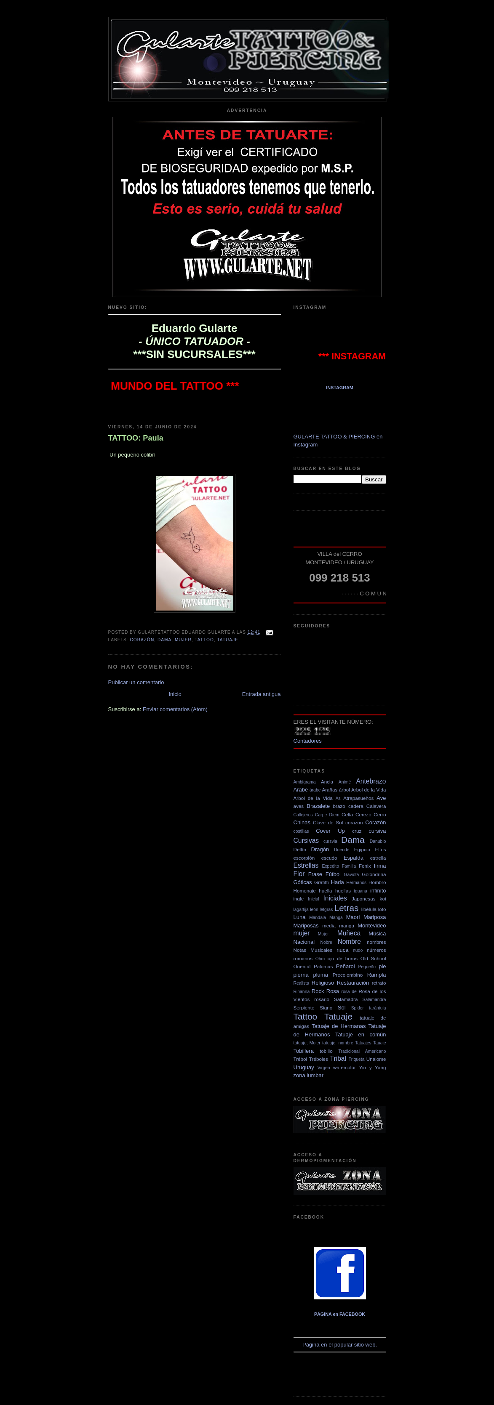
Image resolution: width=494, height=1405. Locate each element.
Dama (164, 639)
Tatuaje (227, 639)
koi (383, 898)
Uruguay (304, 1067)
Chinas (302, 822)
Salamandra (374, 999)
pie (382, 966)
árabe (315, 790)
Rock (318, 991)
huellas (343, 890)
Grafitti (321, 882)
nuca (342, 950)
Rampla (376, 975)
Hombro (377, 882)
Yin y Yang (372, 1067)
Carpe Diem (327, 815)
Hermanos (356, 882)
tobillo (326, 1051)
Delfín (300, 849)
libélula (369, 909)
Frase (315, 874)
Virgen (324, 1067)
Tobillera (304, 1051)
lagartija (301, 909)
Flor (299, 873)
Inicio (174, 694)
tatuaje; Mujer (307, 1043)
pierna (301, 975)
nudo (358, 950)
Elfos (380, 849)
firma (380, 866)
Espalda (353, 858)
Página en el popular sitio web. (340, 1296)
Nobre (326, 942)
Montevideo (372, 925)
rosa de (348, 991)
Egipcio (362, 849)
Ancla (327, 781)
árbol (344, 789)
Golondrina (374, 874)
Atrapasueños (358, 798)
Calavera (376, 806)
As (338, 798)
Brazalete (318, 806)
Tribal (338, 1058)
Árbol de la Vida (313, 798)
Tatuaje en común (360, 1034)
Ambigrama (305, 782)
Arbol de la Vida (368, 789)
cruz (356, 831)
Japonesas (364, 898)
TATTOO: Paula (135, 438)
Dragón (320, 849)
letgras (326, 909)
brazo (339, 806)
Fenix (365, 865)
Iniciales (335, 898)
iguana (360, 891)
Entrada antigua (261, 694)
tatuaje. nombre (337, 1043)
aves (299, 806)
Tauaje (379, 1043)
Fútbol (333, 874)
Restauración (353, 983)
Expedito (330, 866)
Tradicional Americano (362, 1051)
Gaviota (351, 874)
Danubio (378, 841)
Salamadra (346, 999)
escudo (329, 858)
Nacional (304, 942)
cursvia (330, 841)
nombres (376, 942)
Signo (326, 1007)
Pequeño (367, 966)
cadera (355, 806)
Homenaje (305, 890)
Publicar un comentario (136, 682)
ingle (299, 898)
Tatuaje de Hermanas (339, 1026)
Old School (373, 958)
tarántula (377, 1008)
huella (325, 890)
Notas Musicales (313, 950)
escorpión (304, 858)
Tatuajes (363, 1043)
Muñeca (348, 933)
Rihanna (302, 991)
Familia (349, 866)
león (314, 909)
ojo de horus (343, 958)
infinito (378, 890)
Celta (347, 814)
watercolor (344, 1067)
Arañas (329, 789)
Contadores (308, 741)
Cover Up (330, 831)
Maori (353, 917)
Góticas (303, 882)
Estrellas (306, 865)
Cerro (380, 814)
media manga (338, 925)
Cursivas (306, 840)
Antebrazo (371, 781)
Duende (341, 849)
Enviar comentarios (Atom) (175, 709)
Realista (302, 983)
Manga (336, 917)
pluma (320, 975)
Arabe (301, 789)
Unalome (376, 1059)
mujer (183, 639)
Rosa (332, 991)
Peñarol (345, 966)
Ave (381, 798)
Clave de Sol (328, 822)
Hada (337, 882)
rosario (321, 999)
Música (377, 933)
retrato (379, 982)
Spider (357, 1008)
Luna (300, 917)
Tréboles (318, 1059)
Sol (342, 1007)
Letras (346, 908)
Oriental (302, 966)
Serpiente (304, 1007)
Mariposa (374, 917)
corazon (354, 822)
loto (382, 909)
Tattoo (204, 639)
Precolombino (348, 974)
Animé (345, 782)
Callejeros (303, 815)
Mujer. (324, 934)
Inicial (313, 899)
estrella (378, 858)
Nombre (348, 941)
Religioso (323, 983)
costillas (301, 831)
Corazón (142, 639)
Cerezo (363, 814)
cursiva (377, 831)
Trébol (300, 1059)
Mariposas (306, 925)
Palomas (323, 966)
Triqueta (357, 1059)
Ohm (320, 958)
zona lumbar (309, 1075)
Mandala (317, 917)
